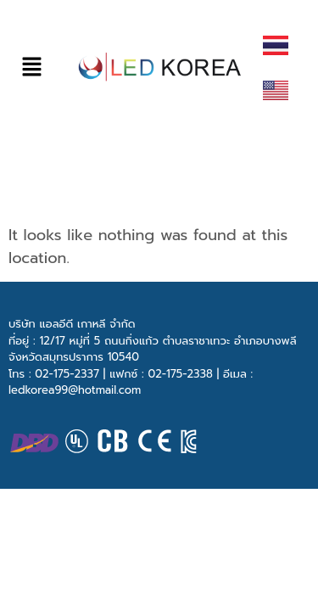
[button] (31, 66)
